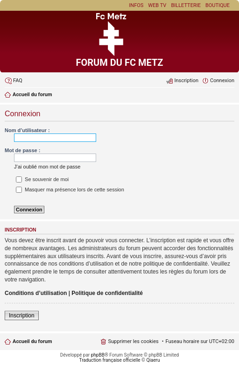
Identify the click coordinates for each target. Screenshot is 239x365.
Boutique (217, 5)
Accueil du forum (32, 341)
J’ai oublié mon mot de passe (47, 166)
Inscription (22, 315)
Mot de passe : (22, 150)
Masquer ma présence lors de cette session (70, 189)
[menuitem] (13, 80)
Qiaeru (153, 360)
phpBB (98, 355)
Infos (136, 5)
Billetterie (186, 5)
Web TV (157, 5)
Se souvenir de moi (42, 179)
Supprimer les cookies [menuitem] (133, 341)
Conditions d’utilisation (36, 293)
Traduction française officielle (110, 360)
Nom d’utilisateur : (27, 130)
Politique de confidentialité (107, 293)
